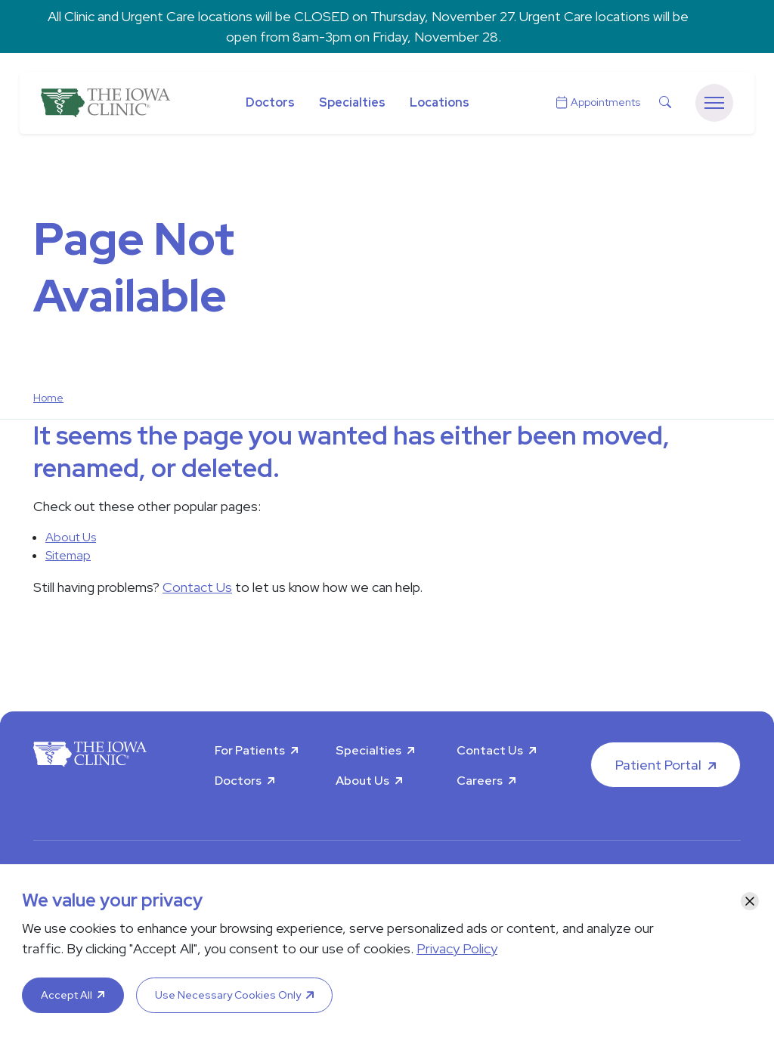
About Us (70, 537)
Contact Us (197, 587)
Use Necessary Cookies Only (228, 995)
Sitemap (68, 555)
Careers (480, 781)
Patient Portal (658, 764)
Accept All (66, 995)
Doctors (270, 102)
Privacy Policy (456, 948)
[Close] (750, 901)
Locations (439, 102)
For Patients (250, 750)
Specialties (352, 102)
